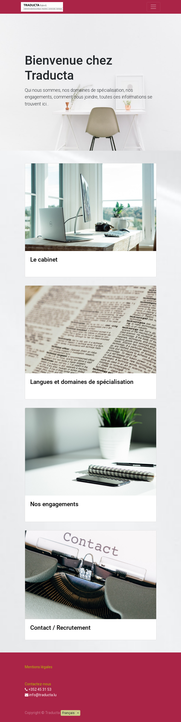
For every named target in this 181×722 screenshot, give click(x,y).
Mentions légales (39, 667)
